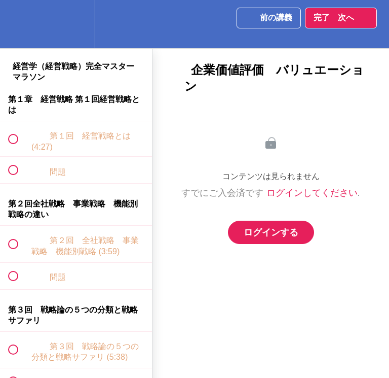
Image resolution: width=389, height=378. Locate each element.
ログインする (271, 232)
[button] (18, 24)
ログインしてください (312, 193)
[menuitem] (76, 24)
